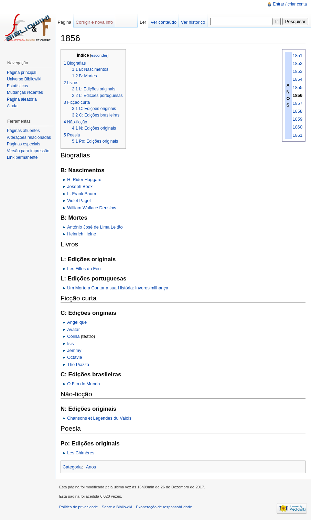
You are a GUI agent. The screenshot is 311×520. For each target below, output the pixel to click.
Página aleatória (22, 99)
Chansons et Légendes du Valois (99, 418)
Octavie (74, 357)
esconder (99, 55)
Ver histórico (193, 22)
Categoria (72, 466)
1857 (297, 103)
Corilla (73, 336)
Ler (143, 22)
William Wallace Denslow (91, 207)
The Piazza (78, 364)
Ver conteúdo (163, 22)
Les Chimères (80, 452)
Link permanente (22, 157)
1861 (297, 135)
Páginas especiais (23, 144)
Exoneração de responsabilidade (164, 507)
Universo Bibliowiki (24, 79)
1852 (297, 63)
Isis (70, 343)
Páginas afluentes (23, 130)
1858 (297, 111)
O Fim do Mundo (83, 383)
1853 (297, 71)
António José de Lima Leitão (95, 227)
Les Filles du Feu (83, 268)
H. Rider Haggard (84, 179)
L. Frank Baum (81, 193)
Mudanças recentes (25, 92)
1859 (297, 119)
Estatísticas (17, 86)
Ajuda (12, 105)
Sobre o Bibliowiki (117, 507)
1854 (297, 79)
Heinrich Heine (81, 233)
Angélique (77, 322)
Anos (91, 466)
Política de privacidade (78, 507)
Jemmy (74, 350)
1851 (297, 55)
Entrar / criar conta (290, 4)
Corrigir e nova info (94, 22)
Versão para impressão (28, 150)
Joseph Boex (80, 186)
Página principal (21, 72)
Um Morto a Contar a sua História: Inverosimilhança (117, 287)
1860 (297, 127)
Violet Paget (79, 200)
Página (64, 22)
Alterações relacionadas (29, 137)
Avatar (73, 329)
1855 (297, 87)
